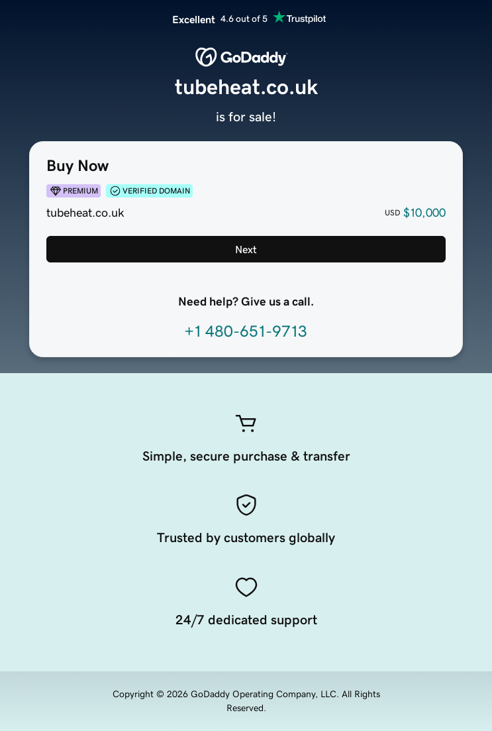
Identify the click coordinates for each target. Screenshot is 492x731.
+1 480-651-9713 (245, 331)
